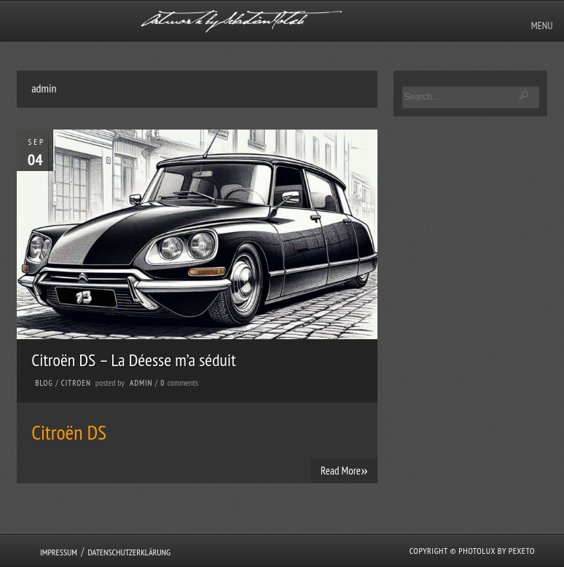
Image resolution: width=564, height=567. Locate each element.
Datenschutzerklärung (129, 552)
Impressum (58, 552)
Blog (44, 383)
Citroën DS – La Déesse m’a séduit (133, 360)
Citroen (76, 383)
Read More (344, 470)
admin (141, 383)
